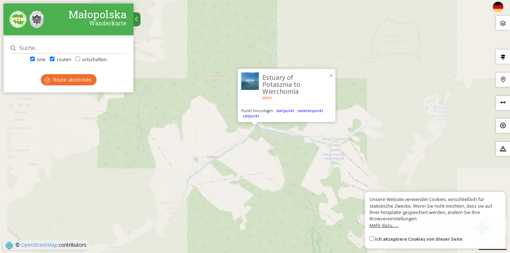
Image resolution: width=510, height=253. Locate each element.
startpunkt (285, 110)
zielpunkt (251, 115)
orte (38, 59)
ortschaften (91, 59)
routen (60, 59)
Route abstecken (67, 79)
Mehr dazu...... (384, 225)
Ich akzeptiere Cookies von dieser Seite (419, 239)
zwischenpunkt (310, 110)
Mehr (267, 98)
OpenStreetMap (39, 244)
